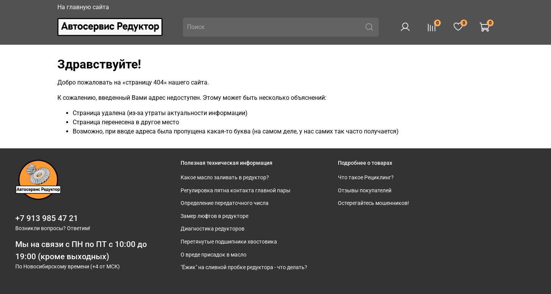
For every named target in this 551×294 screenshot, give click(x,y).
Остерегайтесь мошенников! (373, 203)
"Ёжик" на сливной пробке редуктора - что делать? (244, 267)
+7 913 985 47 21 (46, 218)
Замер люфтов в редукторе (214, 216)
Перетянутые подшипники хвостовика (229, 242)
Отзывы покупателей (364, 190)
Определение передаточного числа (225, 203)
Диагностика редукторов (213, 229)
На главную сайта (83, 7)
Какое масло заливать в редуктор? (225, 177)
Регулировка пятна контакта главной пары (235, 190)
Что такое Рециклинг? (366, 177)
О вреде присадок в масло (213, 255)
